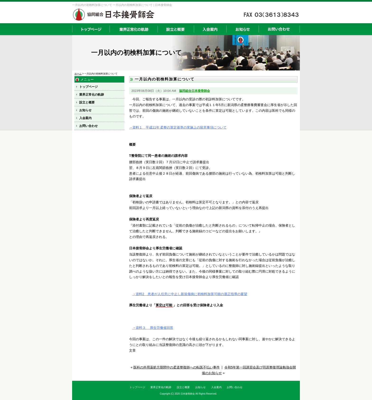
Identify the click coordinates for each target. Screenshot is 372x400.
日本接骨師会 (188, 393)
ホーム (78, 73)
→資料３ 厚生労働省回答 (152, 328)
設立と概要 (176, 29)
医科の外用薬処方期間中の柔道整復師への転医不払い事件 (176, 367)
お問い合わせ (279, 29)
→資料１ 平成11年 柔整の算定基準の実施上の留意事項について (178, 127)
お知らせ (242, 29)
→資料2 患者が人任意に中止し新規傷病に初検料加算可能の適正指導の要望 (189, 294)
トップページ (91, 29)
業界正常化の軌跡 (134, 29)
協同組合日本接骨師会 (194, 91)
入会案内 (210, 29)
